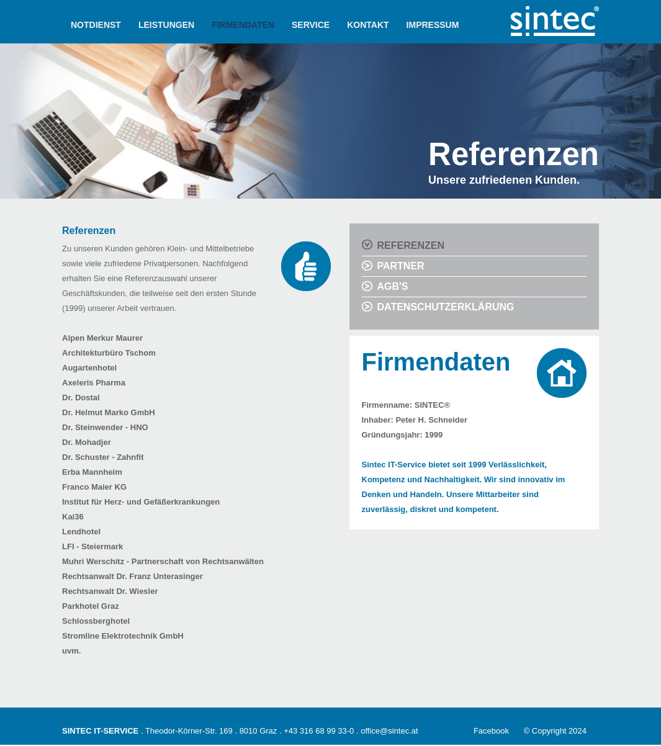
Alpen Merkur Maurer (102, 338)
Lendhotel (81, 531)
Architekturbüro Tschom (109, 352)
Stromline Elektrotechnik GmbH (123, 635)
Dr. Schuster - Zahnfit (102, 457)
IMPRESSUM (433, 25)
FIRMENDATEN (243, 25)
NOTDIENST (96, 25)
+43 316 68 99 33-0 (319, 730)
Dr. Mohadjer (86, 442)
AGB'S (392, 286)
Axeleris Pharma (93, 382)
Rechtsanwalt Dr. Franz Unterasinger (132, 576)
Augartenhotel (89, 367)
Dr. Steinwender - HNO (105, 427)
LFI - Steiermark (92, 546)
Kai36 (73, 516)
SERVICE (311, 25)
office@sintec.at (389, 730)
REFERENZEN (410, 245)
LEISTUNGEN (166, 25)
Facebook (491, 730)
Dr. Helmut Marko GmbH (108, 412)
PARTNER (401, 266)
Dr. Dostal (81, 397)
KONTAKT (368, 25)
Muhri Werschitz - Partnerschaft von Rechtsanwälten (163, 561)
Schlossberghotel (96, 621)
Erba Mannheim (92, 472)
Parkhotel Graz (90, 606)
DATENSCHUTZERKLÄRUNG (446, 307)
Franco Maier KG (94, 487)
